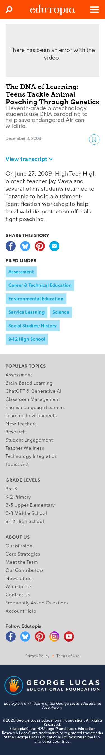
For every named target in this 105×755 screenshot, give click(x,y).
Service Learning (26, 312)
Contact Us (18, 595)
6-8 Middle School (26, 513)
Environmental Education (36, 298)
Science (60, 312)
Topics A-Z (17, 464)
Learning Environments (31, 415)
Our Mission (19, 546)
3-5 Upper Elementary (30, 505)
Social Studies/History (32, 325)
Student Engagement (29, 440)
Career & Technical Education (40, 285)
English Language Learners (35, 407)
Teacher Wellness (25, 448)
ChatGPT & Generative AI (34, 391)
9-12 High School (26, 339)
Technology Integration (32, 456)
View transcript (26, 158)
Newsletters (19, 578)
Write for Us (19, 587)
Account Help (21, 611)
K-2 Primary (18, 497)
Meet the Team (22, 562)
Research (16, 432)
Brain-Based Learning (29, 383)
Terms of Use (68, 656)
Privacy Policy (37, 656)
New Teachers (21, 424)
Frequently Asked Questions (37, 603)
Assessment (21, 271)
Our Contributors (25, 570)
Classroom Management (33, 399)
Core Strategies (23, 554)
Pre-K (12, 489)
